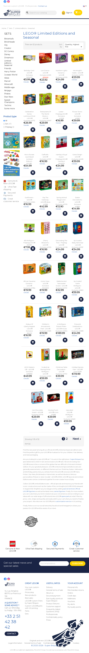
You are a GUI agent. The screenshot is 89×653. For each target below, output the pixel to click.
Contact (11, 634)
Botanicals (9, 39)
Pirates (7, 94)
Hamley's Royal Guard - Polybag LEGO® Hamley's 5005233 (61, 159)
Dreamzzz (9, 58)
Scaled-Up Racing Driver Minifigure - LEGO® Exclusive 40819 (45, 371)
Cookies (76, 643)
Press (48, 620)
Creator (7, 48)
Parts (27, 611)
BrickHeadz (9, 42)
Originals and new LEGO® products (44, 641)
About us (49, 593)
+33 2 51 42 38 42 (12, 622)
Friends (7, 68)
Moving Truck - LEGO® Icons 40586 (53, 412)
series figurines (59, 491)
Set (8, 124)
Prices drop (29, 592)
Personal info (73, 587)
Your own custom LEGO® (13, 6)
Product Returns (52, 604)
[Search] (41, 13)
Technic (7, 105)
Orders (70, 593)
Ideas (6, 78)
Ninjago (7, 90)
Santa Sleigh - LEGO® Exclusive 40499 (77, 157)
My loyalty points (74, 607)
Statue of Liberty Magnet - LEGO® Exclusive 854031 (29, 328)
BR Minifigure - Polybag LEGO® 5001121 (29, 243)
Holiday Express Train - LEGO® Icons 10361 (77, 369)
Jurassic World (10, 75)
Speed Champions (9, 101)
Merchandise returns (76, 590)
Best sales (29, 598)
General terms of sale (54, 590)
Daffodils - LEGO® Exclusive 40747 (45, 157)
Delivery (49, 587)
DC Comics (9, 51)
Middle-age (9, 87)
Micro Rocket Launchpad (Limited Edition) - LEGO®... (29, 159)
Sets (7, 33)
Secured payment (53, 596)
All (6, 121)
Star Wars (8, 97)
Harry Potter (10, 72)
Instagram (8, 1)
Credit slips (72, 596)
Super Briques (75, 459)
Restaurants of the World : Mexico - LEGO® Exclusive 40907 (45, 116)
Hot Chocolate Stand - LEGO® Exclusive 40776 (37, 412)
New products (30, 595)
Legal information (15, 643)
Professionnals (31, 6)
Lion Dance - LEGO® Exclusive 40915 (45, 73)
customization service (63, 501)
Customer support (53, 606)
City (6, 45)
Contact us (42, 6)
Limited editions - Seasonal (8, 63)
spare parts (65, 496)
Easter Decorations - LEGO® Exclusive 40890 (78, 202)
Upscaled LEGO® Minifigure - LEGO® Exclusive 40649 (69, 414)
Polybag (9, 127)
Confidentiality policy (54, 617)
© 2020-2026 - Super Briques (44, 645)
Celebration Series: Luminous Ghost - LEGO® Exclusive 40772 (29, 116)
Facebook (5, 1)
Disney (7, 54)
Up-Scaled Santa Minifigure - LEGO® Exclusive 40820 (77, 285)
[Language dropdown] (85, 6)
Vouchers (71, 601)
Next (77, 439)
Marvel (7, 81)
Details (26, 82)
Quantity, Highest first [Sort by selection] (74, 45)
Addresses (72, 599)
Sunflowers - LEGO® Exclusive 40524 (29, 200)
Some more (9, 108)
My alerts (71, 604)
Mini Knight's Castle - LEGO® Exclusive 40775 (77, 73)
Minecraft (8, 84)
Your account (75, 583)
